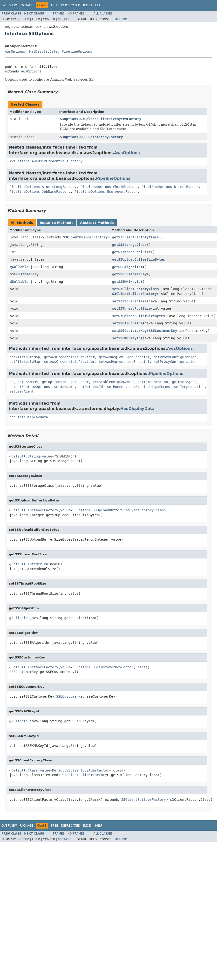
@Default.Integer (25, 564)
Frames (59, 13)
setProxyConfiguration (175, 362)
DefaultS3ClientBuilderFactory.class (87, 770)
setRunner (116, 387)
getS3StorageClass (129, 245)
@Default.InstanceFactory (33, 510)
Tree (54, 5)
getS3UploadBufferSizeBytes (138, 259)
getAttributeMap (24, 357)
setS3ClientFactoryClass (135, 289)
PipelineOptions (77, 51)
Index (87, 5)
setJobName (64, 387)
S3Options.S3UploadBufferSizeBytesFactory (100, 119)
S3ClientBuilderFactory (85, 237)
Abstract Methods (97, 223)
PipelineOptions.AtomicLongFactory (42, 187)
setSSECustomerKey (129, 331)
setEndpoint (138, 362)
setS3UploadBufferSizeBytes (138, 316)
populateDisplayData (28, 417)
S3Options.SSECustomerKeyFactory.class (110, 667)
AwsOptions (15, 51)
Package (26, 5)
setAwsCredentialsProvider (69, 362)
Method (64, 19)
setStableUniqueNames (149, 387)
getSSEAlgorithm (127, 267)
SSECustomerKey (24, 274)
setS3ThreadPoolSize (131, 308)
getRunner (79, 382)
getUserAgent (184, 382)
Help (98, 5)
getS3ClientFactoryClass (135, 237)
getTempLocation (152, 382)
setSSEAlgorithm (127, 323)
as (11, 382)
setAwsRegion (111, 362)
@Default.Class (23, 770)
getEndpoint (138, 357)
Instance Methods (56, 223)
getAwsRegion (111, 357)
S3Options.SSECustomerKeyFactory (91, 137)
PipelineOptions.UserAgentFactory (107, 191)
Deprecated (70, 5)
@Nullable (19, 267)
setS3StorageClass (129, 301)
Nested (23, 19)
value (47, 456)
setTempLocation (189, 387)
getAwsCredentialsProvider (69, 357)
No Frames (76, 13)
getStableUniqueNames (113, 382)
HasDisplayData (43, 51)
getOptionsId (54, 382)
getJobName (28, 382)
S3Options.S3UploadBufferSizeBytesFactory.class (119, 510)
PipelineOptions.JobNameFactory (39, 191)
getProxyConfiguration (175, 357)
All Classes (103, 13)
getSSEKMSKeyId (126, 282)
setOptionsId (91, 387)
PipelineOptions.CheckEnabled (109, 187)
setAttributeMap (24, 362)
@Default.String (24, 456)
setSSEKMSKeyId (126, 338)
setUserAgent (21, 391)
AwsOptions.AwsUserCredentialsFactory (45, 161)
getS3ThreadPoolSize (131, 252)
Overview (9, 5)
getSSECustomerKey (129, 274)
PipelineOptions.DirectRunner (170, 187)
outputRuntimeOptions (29, 387)
